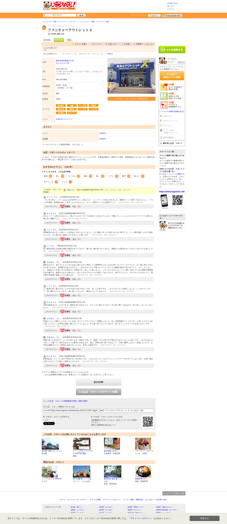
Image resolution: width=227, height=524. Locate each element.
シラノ (49, 286)
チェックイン (97, 44)
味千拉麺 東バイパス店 (82, 479)
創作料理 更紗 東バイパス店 (113, 480)
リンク (125, 500)
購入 (88, 176)
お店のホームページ (64, 119)
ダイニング (51, 182)
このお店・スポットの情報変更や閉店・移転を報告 (67, 401)
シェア (46, 420)
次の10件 (99, 382)
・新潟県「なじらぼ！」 (106, 510)
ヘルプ (171, 6)
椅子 (126, 176)
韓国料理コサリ (141, 479)
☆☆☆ (49, 230)
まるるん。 (51, 262)
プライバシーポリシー (112, 500)
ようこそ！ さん (139, 15)
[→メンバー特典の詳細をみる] (172, 111)
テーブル (74, 176)
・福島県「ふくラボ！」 (77, 510)
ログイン (154, 15)
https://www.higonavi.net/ (172, 191)
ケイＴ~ (50, 197)
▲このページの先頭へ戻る (174, 493)
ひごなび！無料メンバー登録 (172, 75)
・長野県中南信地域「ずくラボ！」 (167, 510)
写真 (69, 40)
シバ (49, 246)
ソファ (113, 176)
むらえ (49, 213)
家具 (48, 176)
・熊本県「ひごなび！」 (106, 507)
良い (100, 176)
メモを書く (126, 44)
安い (60, 176)
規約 (132, 500)
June (69, 190)
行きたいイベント (170, 121)
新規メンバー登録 (172, 15)
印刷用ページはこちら (145, 44)
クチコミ (59, 40)
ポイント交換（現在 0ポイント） (171, 131)
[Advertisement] (122, 5)
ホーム (171, 9)
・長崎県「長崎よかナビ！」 (164, 507)
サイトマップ (72, 500)
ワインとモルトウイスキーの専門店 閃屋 (83, 452)
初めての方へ (173, 3)
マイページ (167, 125)
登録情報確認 (168, 137)
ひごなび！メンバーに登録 (170, 174)
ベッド (67, 182)
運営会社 (139, 500)
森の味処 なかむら (111, 451)
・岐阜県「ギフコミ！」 (134, 510)
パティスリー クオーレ (144, 451)
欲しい (139, 176)
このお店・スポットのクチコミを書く (98, 392)
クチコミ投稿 (95, 500)
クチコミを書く (81, 44)
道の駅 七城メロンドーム (52, 451)
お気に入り (112, 44)
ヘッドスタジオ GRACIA (52, 479)
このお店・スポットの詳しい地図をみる (131, 99)
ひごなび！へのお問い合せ (156, 500)
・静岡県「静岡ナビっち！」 (136, 507)
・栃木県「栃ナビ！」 (76, 507)
